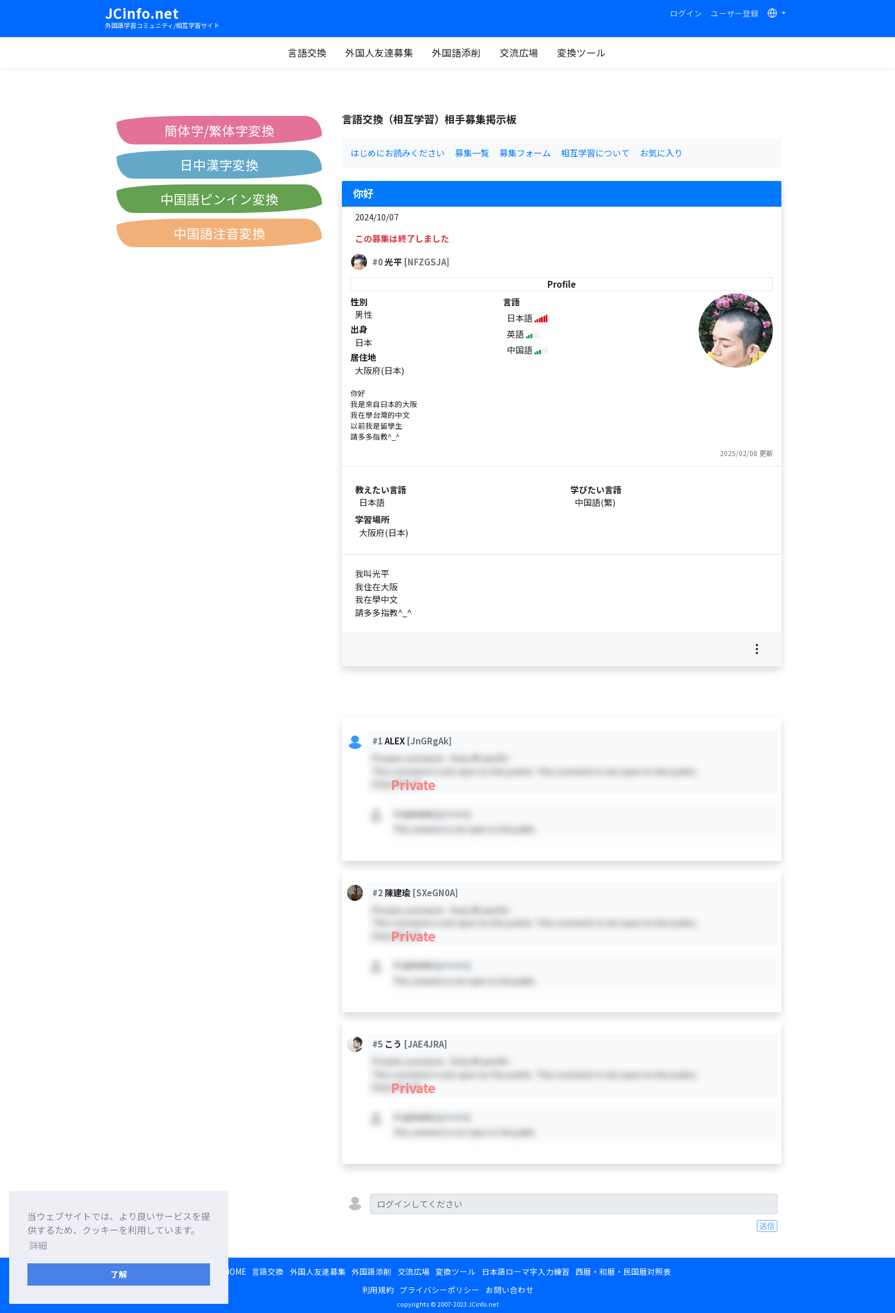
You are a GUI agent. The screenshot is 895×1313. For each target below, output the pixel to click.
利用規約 (378, 1289)
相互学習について (595, 153)
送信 (767, 1225)
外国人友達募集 (379, 52)
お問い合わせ (510, 1289)
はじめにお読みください (397, 153)
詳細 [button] (38, 1245)
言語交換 (307, 52)
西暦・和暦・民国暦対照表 (623, 1271)
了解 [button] (119, 1274)
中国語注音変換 (219, 233)
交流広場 (518, 52)
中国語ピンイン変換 (219, 199)
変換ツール (581, 52)
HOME (235, 1271)
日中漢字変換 (219, 164)
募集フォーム (525, 153)
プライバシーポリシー (439, 1289)
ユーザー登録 (735, 13)
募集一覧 (472, 153)
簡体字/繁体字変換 (219, 130)
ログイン (686, 13)
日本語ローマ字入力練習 (526, 1271)
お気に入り (661, 153)
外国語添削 (456, 52)
